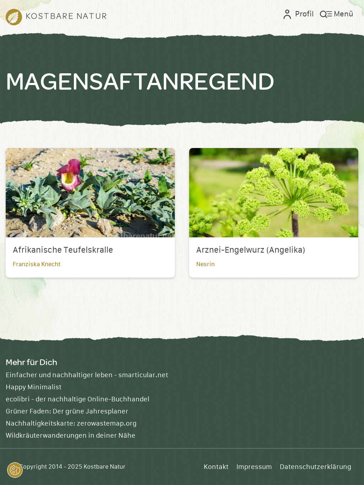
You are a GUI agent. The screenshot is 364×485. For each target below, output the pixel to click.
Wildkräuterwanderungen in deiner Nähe (70, 435)
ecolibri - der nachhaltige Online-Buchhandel (77, 399)
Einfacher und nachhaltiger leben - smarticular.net (87, 375)
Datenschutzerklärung (315, 467)
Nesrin (205, 264)
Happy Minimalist (33, 387)
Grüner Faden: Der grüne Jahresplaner (67, 411)
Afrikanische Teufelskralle (63, 250)
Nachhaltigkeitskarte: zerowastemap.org (71, 423)
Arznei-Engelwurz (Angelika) (250, 250)
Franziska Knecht (36, 264)
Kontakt (216, 467)
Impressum (254, 467)
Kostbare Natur (104, 466)
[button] (15, 470)
